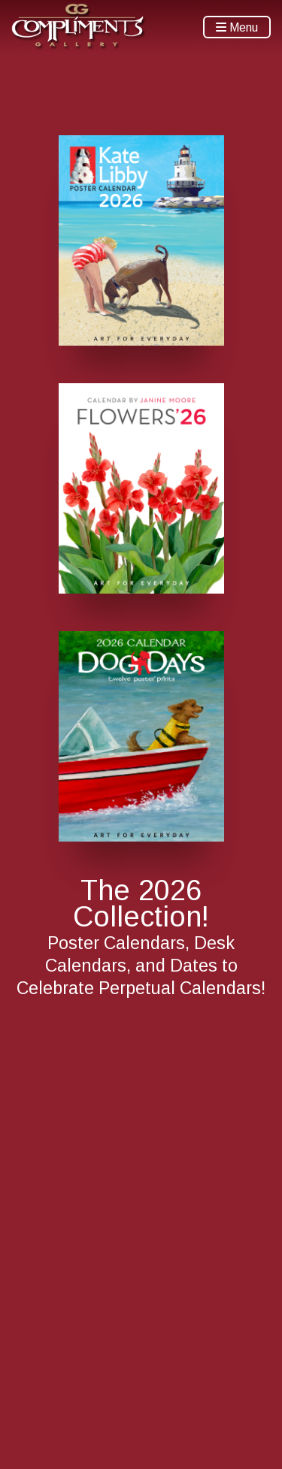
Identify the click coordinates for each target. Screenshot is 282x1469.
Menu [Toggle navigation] (237, 27)
